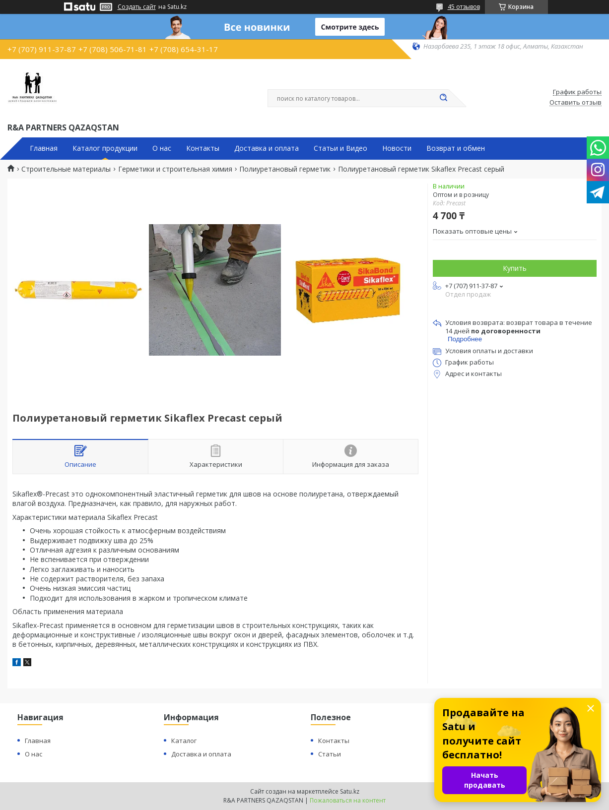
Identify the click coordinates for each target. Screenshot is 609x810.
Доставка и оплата (266, 148)
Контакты (202, 148)
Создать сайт (137, 6)
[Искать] (444, 98)
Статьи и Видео (340, 148)
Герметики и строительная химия (175, 169)
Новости (396, 148)
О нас (161, 148)
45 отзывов (464, 6)
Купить (515, 268)
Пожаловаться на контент (348, 800)
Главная (44, 148)
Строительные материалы (66, 169)
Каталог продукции (104, 148)
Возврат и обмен (455, 148)
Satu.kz (349, 791)
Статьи (329, 753)
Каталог (184, 740)
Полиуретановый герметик (285, 169)
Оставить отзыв (575, 102)
